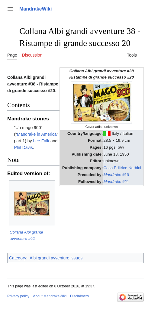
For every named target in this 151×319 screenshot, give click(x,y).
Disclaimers (79, 296)
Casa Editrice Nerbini (122, 168)
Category (17, 258)
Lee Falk (41, 140)
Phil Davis (23, 147)
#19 (116, 174)
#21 (116, 181)
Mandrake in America (37, 134)
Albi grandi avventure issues (56, 258)
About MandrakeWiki (49, 296)
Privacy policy (18, 296)
